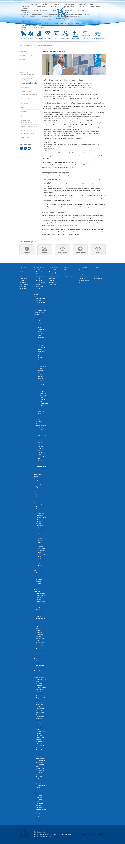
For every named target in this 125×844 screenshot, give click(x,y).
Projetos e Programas (39, 677)
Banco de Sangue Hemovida (43, 19)
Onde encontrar (40, 663)
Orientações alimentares (81, 23)
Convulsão (24, 103)
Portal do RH (25, 8)
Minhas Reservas (40, 485)
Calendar (36, 294)
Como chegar (54, 6)
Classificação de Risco (42, 23)
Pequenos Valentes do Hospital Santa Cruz (40, 603)
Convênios (93, 25)
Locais (37, 483)
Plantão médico (24, 87)
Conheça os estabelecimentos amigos (40, 282)
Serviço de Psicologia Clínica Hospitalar (40, 785)
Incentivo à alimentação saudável (39, 723)
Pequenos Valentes (53, 284)
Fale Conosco (25, 6)
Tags (37, 487)
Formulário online (40, 661)
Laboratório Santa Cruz (28, 21)
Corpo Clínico (26, 12)
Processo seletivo (42, 329)
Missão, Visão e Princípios (86, 4)
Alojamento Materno (41, 687)
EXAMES (23, 19)
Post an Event (37, 675)
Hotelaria (81, 10)
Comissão (40, 427)
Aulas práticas (41, 321)
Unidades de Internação (40, 10)
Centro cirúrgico (40, 573)
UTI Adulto (55, 10)
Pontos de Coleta (40, 286)
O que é (95, 269)
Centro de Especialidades (40, 310)
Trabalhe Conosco (40, 6)
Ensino (37, 318)
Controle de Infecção (39, 27)
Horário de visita (63, 25)
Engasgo (24, 111)
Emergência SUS (40, 803)
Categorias (38, 480)
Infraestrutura (25, 10)
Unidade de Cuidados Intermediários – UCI (77, 14)
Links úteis (40, 429)
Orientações (27, 252)
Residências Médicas (41, 425)
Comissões (56, 4)
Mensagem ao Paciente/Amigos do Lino (32, 25)
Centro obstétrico (37, 14)
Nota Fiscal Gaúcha (40, 731)
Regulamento (97, 276)
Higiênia (38, 706)
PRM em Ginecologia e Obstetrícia (41, 446)
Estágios (40, 323)
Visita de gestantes (46, 16)
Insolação (24, 116)
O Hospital (23, 4)
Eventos (36, 476)
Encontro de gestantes (54, 14)
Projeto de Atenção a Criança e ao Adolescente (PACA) (43, 393)
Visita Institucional (68, 6)
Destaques (36, 314)
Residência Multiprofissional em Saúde (41, 421)
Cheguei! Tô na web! (41, 595)
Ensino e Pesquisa (38, 316)
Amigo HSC (37, 269)
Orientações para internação (61, 23)
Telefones (51, 25)
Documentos (23, 64)
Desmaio (24, 107)
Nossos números (69, 4)
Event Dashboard (38, 474)
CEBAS (37, 628)
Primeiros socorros (79, 25)
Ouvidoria (82, 6)
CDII (30, 19)
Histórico (45, 4)
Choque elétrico (26, 99)
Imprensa (23, 27)
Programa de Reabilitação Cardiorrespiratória (40, 756)
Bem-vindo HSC (40, 689)
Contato (38, 288)
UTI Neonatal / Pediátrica (29, 16)
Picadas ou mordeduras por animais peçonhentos (29, 132)
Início (22, 2)
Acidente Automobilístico (29, 95)
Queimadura (25, 137)
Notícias (24, 29)
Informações (29, 45)
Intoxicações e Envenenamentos (26, 121)
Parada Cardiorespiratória (29, 127)
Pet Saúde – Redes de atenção (42, 385)
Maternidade (24, 14)
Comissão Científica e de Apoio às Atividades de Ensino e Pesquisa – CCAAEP (41, 352)
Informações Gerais (26, 23)
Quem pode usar (40, 665)
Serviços (36, 793)
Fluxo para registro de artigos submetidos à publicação (41, 372)
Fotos (37, 497)
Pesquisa (38, 343)
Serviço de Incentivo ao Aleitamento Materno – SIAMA (41, 779)
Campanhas (39, 696)
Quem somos (34, 4)
